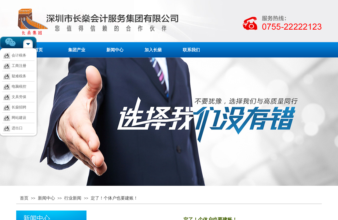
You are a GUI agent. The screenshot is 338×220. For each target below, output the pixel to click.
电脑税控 (14, 86)
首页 (38, 49)
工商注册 (14, 66)
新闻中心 (114, 49)
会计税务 (14, 55)
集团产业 (76, 49)
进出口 (13, 128)
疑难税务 (14, 76)
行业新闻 (72, 198)
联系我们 (191, 49)
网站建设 (14, 118)
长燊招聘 (14, 107)
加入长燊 (153, 49)
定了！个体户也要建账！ (114, 198)
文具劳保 (14, 97)
